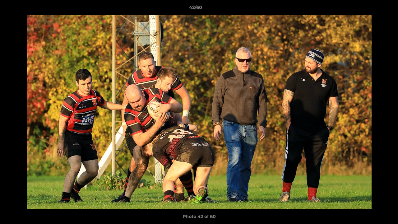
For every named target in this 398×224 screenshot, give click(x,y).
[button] (372, 9)
